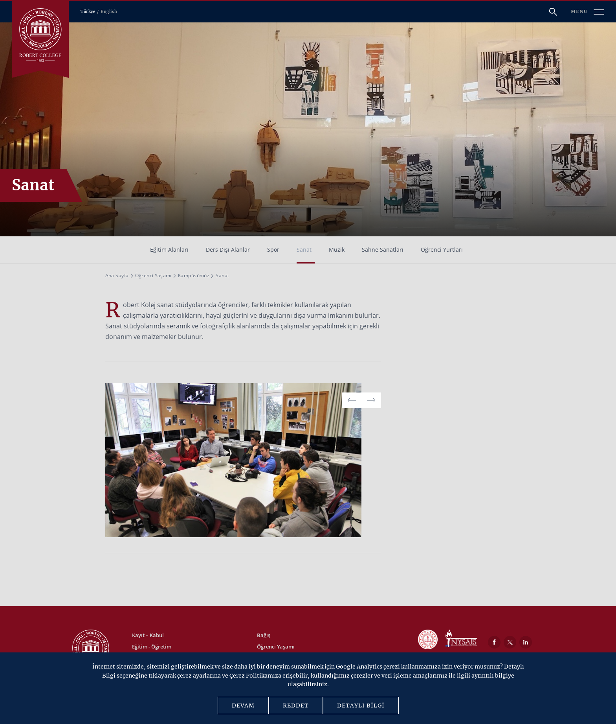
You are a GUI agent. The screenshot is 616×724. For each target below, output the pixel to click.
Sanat (304, 249)
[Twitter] (510, 642)
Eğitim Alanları (169, 249)
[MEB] (428, 640)
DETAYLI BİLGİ (361, 705)
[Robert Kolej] (40, 35)
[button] (371, 400)
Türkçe (88, 11)
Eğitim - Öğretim (151, 646)
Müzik (337, 249)
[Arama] (553, 11)
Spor (273, 249)
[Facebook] (494, 642)
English (109, 11)
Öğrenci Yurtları (442, 249)
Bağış (263, 635)
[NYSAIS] (461, 639)
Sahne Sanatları (382, 249)
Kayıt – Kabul (148, 635)
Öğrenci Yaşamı (153, 275)
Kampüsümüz (194, 275)
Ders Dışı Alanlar (228, 249)
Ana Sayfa (117, 275)
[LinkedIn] (525, 642)
